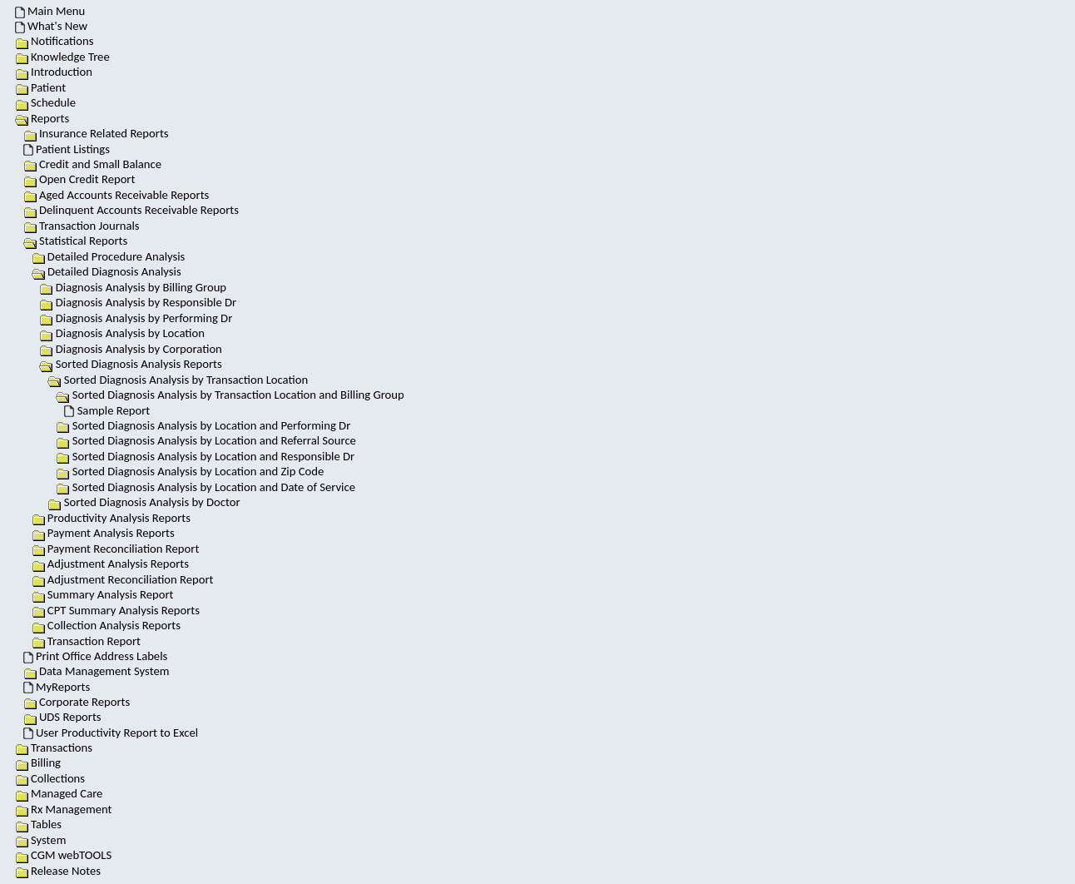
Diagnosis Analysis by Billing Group (132, 287)
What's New (51, 25)
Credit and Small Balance (92, 163)
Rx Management (63, 809)
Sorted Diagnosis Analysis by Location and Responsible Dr (205, 456)
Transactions (53, 747)
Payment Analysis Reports (103, 532)
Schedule (45, 102)
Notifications (54, 40)
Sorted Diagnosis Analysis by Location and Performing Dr (203, 425)
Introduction (53, 71)
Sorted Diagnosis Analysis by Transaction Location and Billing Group (238, 394)
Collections (50, 778)
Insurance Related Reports (96, 133)
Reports (50, 118)
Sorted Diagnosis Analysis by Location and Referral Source (206, 440)
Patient (40, 87)
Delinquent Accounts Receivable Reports (131, 209)
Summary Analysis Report (103, 594)
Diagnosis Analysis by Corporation (130, 348)
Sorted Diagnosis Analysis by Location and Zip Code (190, 471)
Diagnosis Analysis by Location (121, 332)
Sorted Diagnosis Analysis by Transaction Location (186, 379)
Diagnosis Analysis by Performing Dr (135, 317)
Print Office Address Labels (95, 655)
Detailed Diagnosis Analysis (114, 271)
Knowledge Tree (62, 56)
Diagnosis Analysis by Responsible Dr (137, 302)
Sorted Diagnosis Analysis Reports (139, 363)
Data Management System (96, 670)
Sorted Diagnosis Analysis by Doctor (143, 501)
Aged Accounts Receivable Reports (116, 194)
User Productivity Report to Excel (111, 732)
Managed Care (59, 793)
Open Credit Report (79, 178)
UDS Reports (62, 716)
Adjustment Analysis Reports (110, 563)
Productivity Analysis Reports (111, 517)
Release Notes (58, 870)
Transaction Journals (81, 225)
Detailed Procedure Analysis (109, 256)
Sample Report (107, 410)
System (41, 839)
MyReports (57, 686)
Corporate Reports (77, 701)
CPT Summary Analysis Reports (116, 610)
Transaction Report (86, 640)
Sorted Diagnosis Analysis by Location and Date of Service (205, 486)
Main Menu (50, 10)
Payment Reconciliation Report (116, 548)
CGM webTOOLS (63, 854)
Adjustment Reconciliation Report (123, 579)
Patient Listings (66, 149)
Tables (38, 824)
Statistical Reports (83, 240)
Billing (38, 762)
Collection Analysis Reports (106, 625)
